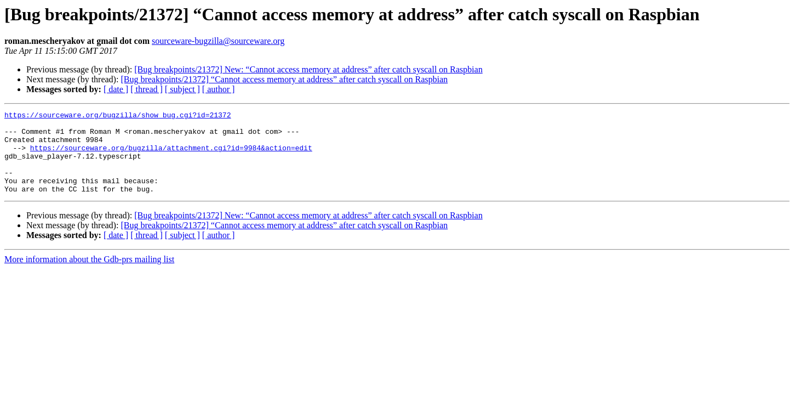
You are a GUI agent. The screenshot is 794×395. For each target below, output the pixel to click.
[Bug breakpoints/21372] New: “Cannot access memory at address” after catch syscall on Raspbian (308, 69)
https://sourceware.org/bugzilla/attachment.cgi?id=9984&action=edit (171, 156)
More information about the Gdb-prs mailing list (89, 275)
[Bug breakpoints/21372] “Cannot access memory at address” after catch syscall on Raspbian (284, 79)
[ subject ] (182, 89)
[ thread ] (146, 89)
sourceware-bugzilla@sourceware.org (218, 41)
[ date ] (116, 89)
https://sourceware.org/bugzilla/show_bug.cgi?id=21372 (117, 116)
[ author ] (218, 89)
